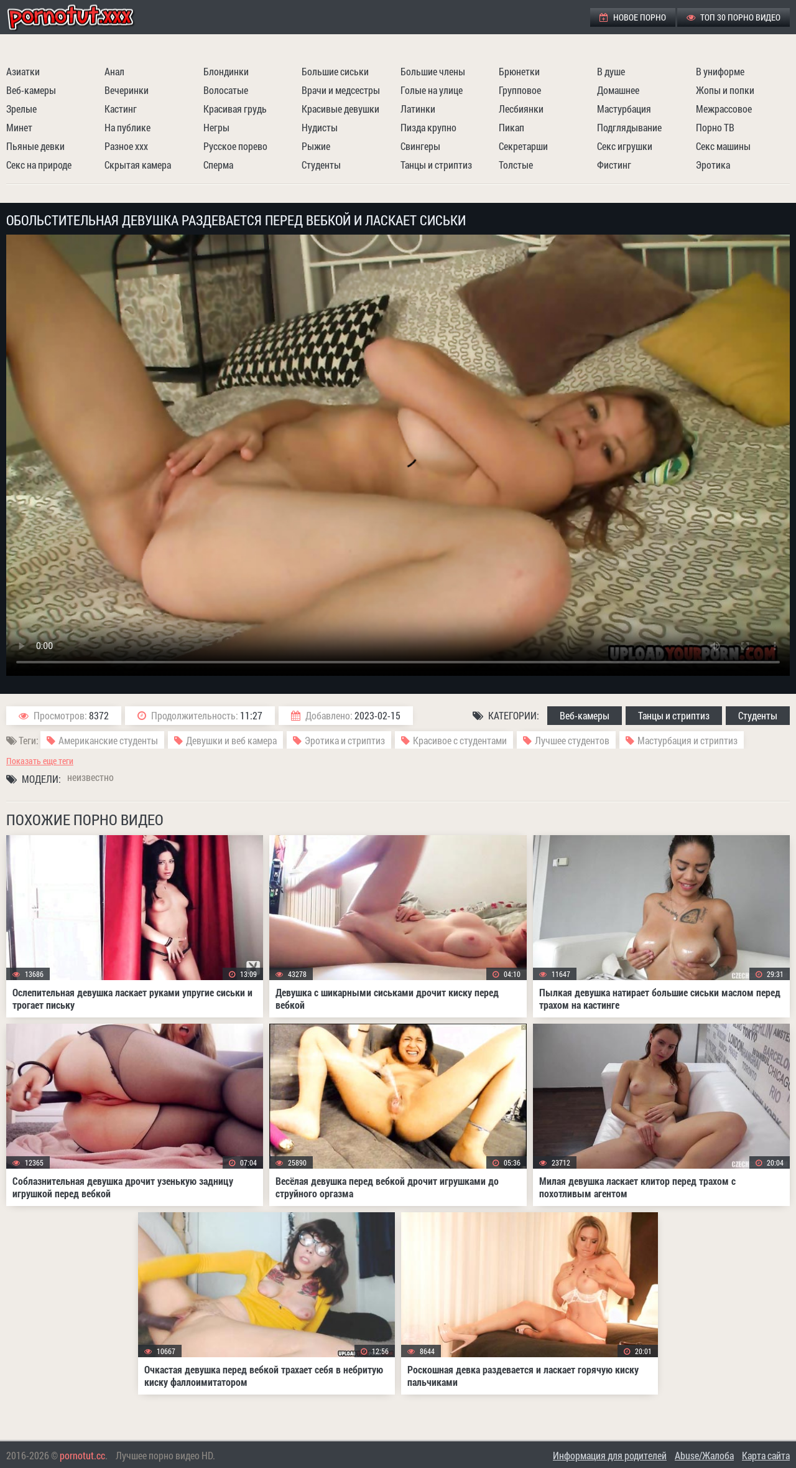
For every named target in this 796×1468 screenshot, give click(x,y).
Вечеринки (126, 89)
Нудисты (320, 127)
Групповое (520, 89)
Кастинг (120, 108)
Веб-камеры (31, 89)
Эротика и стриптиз (345, 740)
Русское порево (235, 145)
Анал (114, 71)
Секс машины (723, 145)
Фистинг (614, 164)
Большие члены (432, 71)
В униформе (720, 71)
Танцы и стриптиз (436, 164)
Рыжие (316, 145)
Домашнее (618, 89)
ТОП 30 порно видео (733, 17)
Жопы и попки (725, 89)
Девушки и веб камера (231, 740)
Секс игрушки (624, 145)
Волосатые (225, 89)
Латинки (417, 108)
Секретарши (523, 145)
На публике (127, 127)
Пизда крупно (428, 127)
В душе (611, 71)
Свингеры (420, 145)
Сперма (218, 164)
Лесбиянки (521, 108)
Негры (216, 127)
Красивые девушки (340, 108)
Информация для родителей (610, 1455)
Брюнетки (519, 71)
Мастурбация (624, 108)
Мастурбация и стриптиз (687, 740)
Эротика (713, 164)
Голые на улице (431, 89)
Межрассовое (724, 108)
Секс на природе (39, 164)
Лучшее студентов (572, 740)
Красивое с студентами (460, 740)
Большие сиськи (335, 71)
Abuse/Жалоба (704, 1455)
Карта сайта (766, 1455)
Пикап (511, 127)
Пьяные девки (35, 145)
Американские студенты (108, 740)
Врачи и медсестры (341, 89)
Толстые (516, 164)
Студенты (321, 164)
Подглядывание (629, 127)
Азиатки (23, 71)
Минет (19, 127)
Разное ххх (126, 145)
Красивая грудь (235, 108)
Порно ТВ (715, 127)
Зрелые (21, 108)
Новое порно (632, 17)
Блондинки (226, 71)
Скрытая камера (137, 164)
